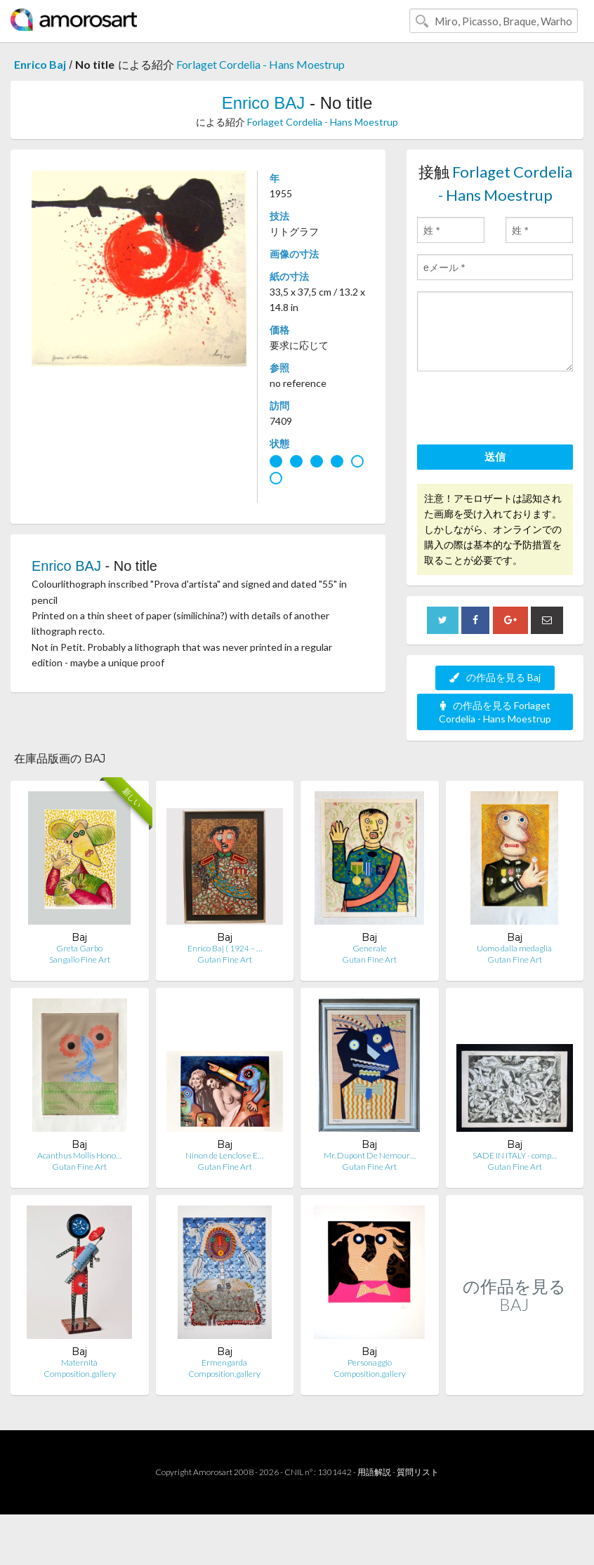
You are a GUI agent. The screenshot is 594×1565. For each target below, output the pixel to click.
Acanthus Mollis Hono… (79, 1155)
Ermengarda (224, 1362)
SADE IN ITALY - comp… (515, 1155)
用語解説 (374, 1472)
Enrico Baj (40, 64)
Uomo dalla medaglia (514, 948)
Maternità (79, 1362)
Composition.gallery (80, 1373)
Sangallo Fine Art (79, 959)
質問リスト (418, 1472)
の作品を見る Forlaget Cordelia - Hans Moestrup (495, 712)
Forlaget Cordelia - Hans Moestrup (260, 64)
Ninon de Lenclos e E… (224, 1155)
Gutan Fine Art (224, 959)
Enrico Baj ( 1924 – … (224, 948)
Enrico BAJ (263, 102)
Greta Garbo (79, 948)
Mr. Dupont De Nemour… (370, 1155)
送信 (495, 456)
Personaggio (370, 1362)
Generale (369, 948)
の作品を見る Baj (495, 677)
